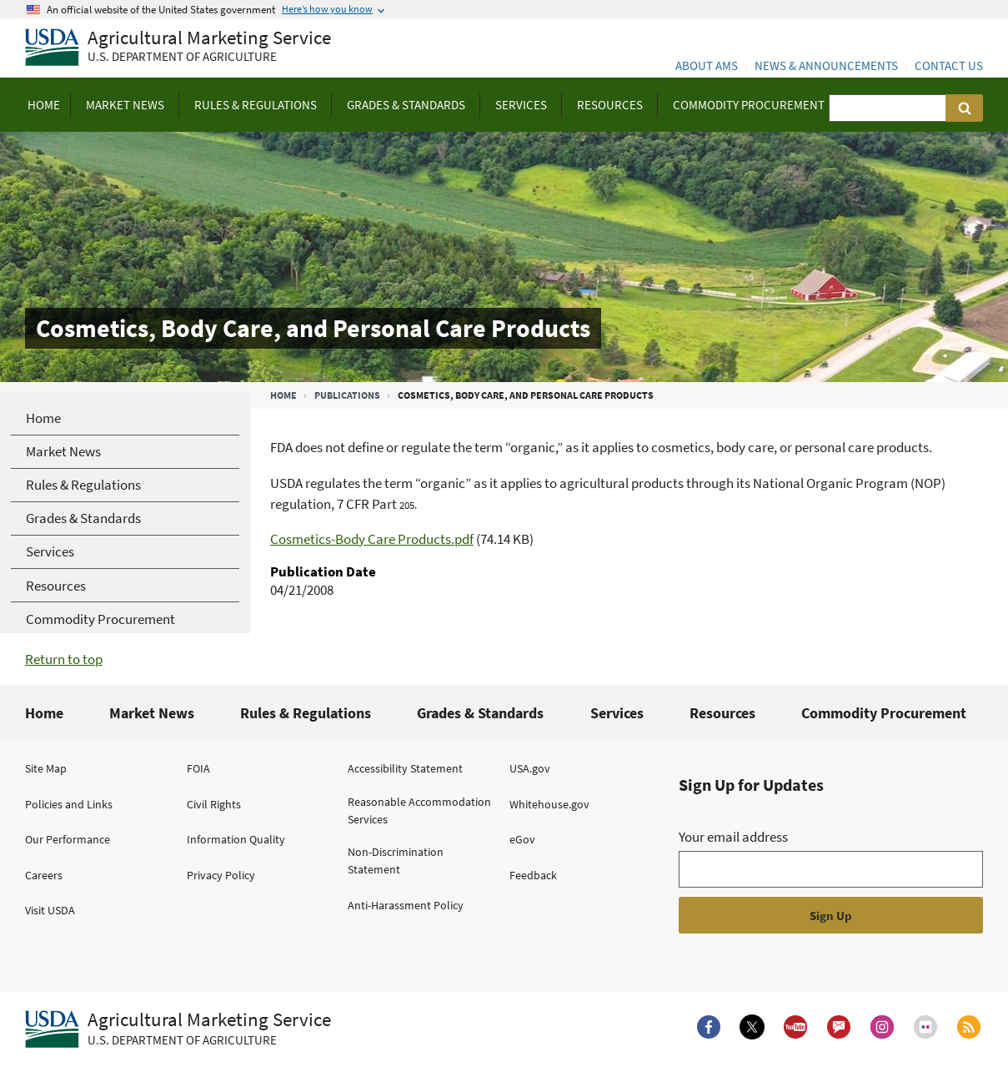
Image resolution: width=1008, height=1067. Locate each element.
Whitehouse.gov (549, 804)
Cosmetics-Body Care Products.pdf (372, 539)
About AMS (706, 65)
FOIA (198, 768)
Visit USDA (50, 910)
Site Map (46, 768)
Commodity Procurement (883, 712)
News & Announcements (826, 65)
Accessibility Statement (405, 768)
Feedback (533, 875)
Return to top (64, 659)
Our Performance (67, 839)
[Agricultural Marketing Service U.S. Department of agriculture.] (178, 1029)
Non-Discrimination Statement (396, 860)
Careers (44, 875)
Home (283, 395)
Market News (151, 712)
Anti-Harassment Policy (406, 905)
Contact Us (949, 65)
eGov (522, 839)
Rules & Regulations (305, 712)
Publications (347, 395)
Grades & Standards (480, 712)
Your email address (733, 837)
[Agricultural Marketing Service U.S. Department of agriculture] (178, 48)
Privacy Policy (221, 875)
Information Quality (236, 839)
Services (617, 712)
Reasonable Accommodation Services (419, 810)
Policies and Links (69, 804)
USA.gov (529, 768)
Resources (722, 712)
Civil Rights (214, 804)
